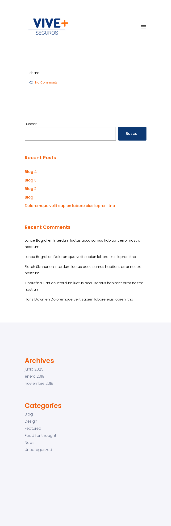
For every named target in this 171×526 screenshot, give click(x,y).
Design (31, 421)
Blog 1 (30, 197)
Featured (33, 428)
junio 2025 (34, 369)
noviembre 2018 (39, 383)
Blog (29, 414)
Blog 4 (31, 171)
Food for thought (40, 435)
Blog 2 (31, 188)
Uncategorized (38, 449)
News (29, 442)
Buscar (31, 123)
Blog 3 (31, 180)
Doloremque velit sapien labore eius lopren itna (70, 205)
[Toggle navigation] (143, 27)
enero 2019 (34, 376)
